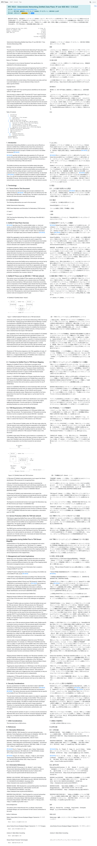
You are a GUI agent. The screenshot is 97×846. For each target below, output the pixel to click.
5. (8, 128)
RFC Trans (4, 2)
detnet (32, 13)
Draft (11, 2)
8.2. (10, 135)
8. (8, 132)
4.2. (10, 124)
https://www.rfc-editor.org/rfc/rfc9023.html (25, 9)
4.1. (10, 123)
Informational (24, 13)
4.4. (10, 127)
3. (8, 120)
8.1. (10, 133)
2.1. (10, 117)
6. (8, 129)
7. (8, 131)
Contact (16, 2)
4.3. (10, 125)
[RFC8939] (9, 155)
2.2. (10, 118)
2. (8, 116)
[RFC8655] (16, 152)
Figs (20, 2)
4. (8, 121)
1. (8, 114)
